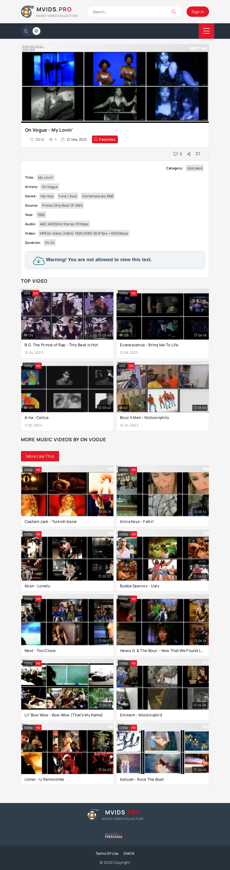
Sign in (197, 11)
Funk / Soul (68, 196)
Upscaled (194, 168)
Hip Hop (47, 196)
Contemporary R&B (97, 196)
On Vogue (50, 186)
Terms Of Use (107, 853)
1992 (41, 214)
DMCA (129, 853)
